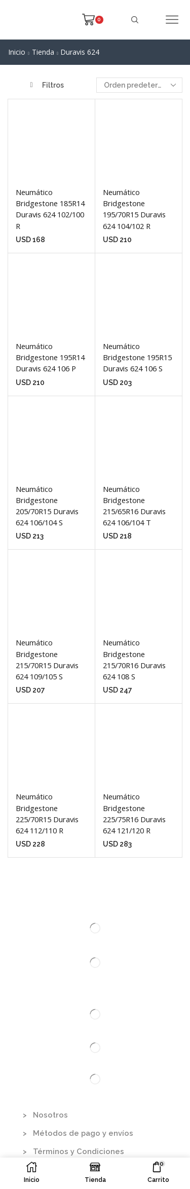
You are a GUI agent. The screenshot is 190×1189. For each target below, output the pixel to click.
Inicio (16, 52)
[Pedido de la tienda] (139, 85)
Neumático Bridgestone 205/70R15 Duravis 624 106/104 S (47, 506)
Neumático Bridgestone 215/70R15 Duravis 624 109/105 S (47, 659)
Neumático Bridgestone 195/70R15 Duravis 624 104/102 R (134, 209)
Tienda (43, 52)
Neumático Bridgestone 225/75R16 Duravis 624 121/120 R (134, 813)
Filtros (47, 85)
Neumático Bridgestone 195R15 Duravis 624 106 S (137, 357)
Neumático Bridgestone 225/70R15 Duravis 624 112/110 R (47, 813)
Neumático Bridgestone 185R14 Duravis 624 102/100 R (50, 209)
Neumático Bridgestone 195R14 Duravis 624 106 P (50, 357)
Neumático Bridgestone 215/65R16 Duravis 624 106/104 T (134, 506)
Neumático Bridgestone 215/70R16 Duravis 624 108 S (134, 659)
